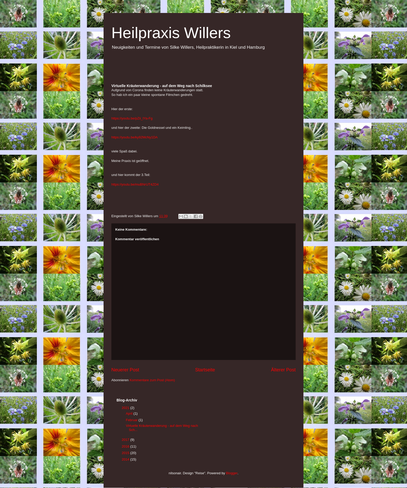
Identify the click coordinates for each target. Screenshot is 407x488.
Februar (132, 420)
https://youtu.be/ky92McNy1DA (134, 137)
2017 (126, 440)
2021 (126, 408)
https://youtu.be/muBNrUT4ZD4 (135, 184)
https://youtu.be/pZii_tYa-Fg (132, 118)
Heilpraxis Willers (171, 32)
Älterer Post (283, 369)
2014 (126, 459)
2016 (126, 446)
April (130, 413)
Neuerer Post (125, 369)
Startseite (205, 369)
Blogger (232, 473)
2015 (126, 453)
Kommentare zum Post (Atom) (152, 380)
